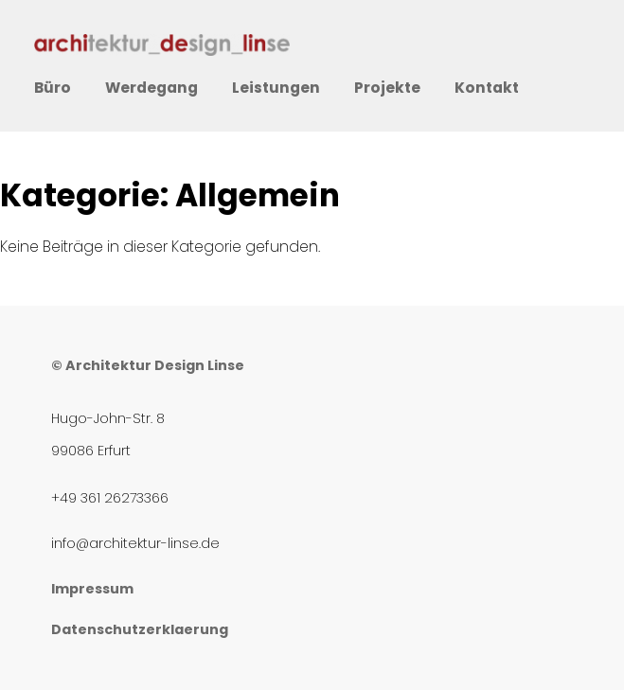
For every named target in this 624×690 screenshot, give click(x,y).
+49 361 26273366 (110, 497)
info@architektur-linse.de (135, 543)
